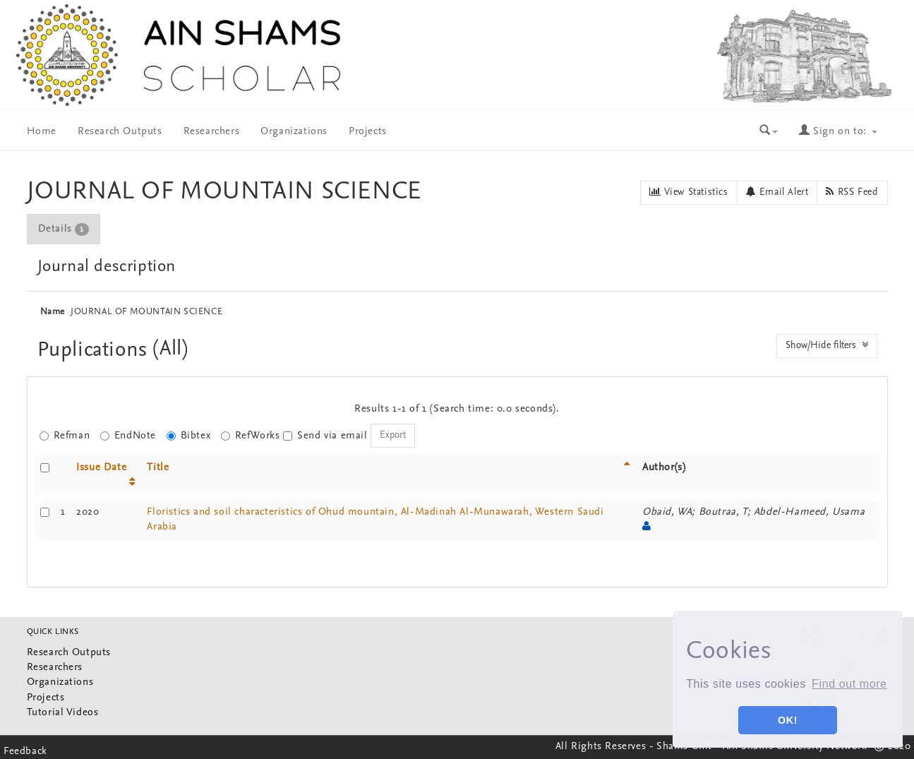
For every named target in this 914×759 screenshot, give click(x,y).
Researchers (212, 131)
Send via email (325, 436)
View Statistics (688, 192)
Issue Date (101, 467)
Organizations (293, 131)
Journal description (106, 266)
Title (158, 467)
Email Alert (777, 192)
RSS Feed (852, 192)
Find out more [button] (849, 684)
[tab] (64, 229)
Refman (65, 436)
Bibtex (189, 436)
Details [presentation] (63, 229)
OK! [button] (788, 720)
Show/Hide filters (827, 345)
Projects (368, 131)
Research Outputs (120, 131)
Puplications (95, 350)
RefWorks (250, 436)
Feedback (25, 751)
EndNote (128, 436)
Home (41, 131)
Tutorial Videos (63, 712)
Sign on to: (838, 131)
